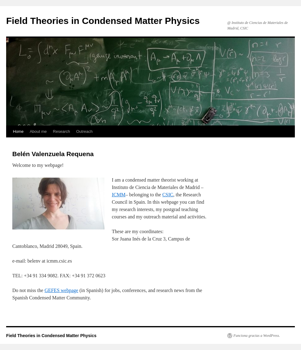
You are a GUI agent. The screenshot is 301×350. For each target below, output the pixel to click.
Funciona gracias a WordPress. (256, 335)
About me (38, 131)
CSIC (167, 194)
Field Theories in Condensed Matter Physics (103, 21)
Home (18, 131)
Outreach (84, 131)
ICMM (118, 194)
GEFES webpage (61, 290)
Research (61, 131)
